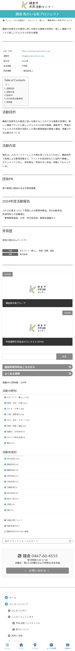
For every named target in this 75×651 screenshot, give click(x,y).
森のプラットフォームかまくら (21, 541)
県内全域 (23, 254)
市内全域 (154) (13, 459)
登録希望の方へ (13, 526)
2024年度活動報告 (14, 98)
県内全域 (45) (12, 493)
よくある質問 (12, 373)
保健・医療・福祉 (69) (16, 426)
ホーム (12, 597)
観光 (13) (11, 443)
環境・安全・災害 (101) (17, 403)
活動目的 (10, 88)
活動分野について (14, 520)
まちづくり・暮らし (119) (18, 397)
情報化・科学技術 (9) (16, 431)
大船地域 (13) (12, 481)
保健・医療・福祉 (46, 250)
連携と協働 (16, 635)
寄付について (22, 629)
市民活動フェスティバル (28, 623)
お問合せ (68, 646)
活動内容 (10, 92)
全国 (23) (11, 504)
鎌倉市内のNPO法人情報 (17, 531)
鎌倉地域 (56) (12, 464)
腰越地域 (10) (12, 470)
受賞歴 (9, 102)
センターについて (18, 604)
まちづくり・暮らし (28, 250)
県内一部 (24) (12, 499)
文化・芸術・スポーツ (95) (18, 420)
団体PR (9, 95)
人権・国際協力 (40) (15, 414)
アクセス (35, 646)
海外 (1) (10, 510)
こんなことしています (22, 616)
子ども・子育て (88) (15, 409)
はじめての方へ (19, 610)
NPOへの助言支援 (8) (16, 437)
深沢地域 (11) (12, 476)
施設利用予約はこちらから (20, 366)
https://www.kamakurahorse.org (36, 51)
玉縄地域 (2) (12, 487)
